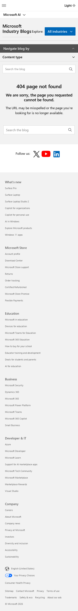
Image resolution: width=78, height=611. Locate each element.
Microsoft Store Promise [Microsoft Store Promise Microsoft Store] (17, 293)
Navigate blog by (39, 48)
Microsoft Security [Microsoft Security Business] (14, 385)
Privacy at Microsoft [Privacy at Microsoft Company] (15, 530)
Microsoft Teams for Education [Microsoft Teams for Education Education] (20, 332)
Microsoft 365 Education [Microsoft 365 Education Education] (17, 339)
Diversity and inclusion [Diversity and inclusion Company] (16, 543)
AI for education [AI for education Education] (13, 366)
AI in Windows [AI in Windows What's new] (12, 221)
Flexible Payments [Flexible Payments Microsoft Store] (14, 300)
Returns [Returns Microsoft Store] (9, 273)
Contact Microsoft (25, 590)
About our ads (54, 597)
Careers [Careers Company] (9, 510)
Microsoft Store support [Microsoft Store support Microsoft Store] (17, 267)
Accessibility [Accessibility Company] (11, 550)
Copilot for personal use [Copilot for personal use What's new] (17, 214)
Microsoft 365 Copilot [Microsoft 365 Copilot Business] (16, 418)
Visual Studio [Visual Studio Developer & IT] (11, 490)
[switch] (74, 5)
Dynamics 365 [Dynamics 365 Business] (12, 391)
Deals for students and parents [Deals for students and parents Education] (20, 359)
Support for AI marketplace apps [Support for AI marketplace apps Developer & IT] (21, 464)
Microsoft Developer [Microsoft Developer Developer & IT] (15, 451)
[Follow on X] (36, 154)
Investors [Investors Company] (9, 536)
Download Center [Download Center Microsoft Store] (14, 260)
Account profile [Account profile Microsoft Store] (12, 253)
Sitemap (9, 590)
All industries (57, 31)
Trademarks (11, 597)
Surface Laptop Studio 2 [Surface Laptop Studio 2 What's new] (17, 201)
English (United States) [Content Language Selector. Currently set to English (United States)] (22, 568)
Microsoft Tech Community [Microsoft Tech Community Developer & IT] (18, 470)
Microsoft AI (12, 14)
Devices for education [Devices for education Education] (16, 326)
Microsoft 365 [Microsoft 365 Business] (12, 398)
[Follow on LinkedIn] (56, 154)
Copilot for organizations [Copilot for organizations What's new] (17, 208)
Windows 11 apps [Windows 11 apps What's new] (14, 234)
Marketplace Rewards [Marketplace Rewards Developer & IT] (16, 484)
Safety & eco (26, 597)
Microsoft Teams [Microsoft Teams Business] (13, 411)
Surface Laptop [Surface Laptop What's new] (12, 194)
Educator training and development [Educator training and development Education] (23, 352)
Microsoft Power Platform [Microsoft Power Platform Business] (18, 405)
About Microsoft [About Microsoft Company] (13, 516)
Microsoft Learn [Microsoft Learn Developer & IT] (13, 457)
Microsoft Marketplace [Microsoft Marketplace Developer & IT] (16, 477)
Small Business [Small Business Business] (12, 425)
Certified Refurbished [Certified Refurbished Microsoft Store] (15, 287)
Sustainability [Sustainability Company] (12, 556)
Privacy (40, 590)
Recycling (40, 597)
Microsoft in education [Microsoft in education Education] (16, 319)
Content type (12, 57)
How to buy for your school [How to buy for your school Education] (18, 346)
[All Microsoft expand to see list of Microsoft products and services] (4, 4)
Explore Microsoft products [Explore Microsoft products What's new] (18, 228)
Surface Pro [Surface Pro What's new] (10, 188)
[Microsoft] (39, 3)
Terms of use (53, 590)
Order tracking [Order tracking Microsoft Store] (12, 280)
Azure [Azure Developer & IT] (8, 444)
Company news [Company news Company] (12, 523)
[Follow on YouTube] (46, 154)
